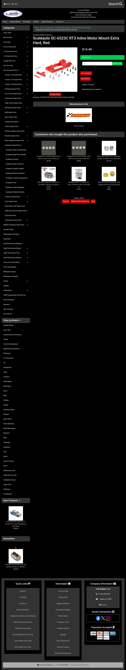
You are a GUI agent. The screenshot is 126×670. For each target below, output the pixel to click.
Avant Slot (6, 330)
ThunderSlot (7, 494)
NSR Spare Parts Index (23, 628)
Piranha (6, 400)
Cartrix (5, 339)
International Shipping (63, 610)
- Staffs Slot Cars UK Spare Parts (15, 211)
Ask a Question (86, 73)
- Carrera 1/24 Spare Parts (15, 75)
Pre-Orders (26, 22)
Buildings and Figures (10, 276)
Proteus (6, 414)
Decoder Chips (8, 229)
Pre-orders (15, 42)
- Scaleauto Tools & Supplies (13, 187)
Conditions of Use (63, 622)
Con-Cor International (10, 344)
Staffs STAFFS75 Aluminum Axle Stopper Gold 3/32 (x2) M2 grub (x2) (109, 184)
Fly (4, 363)
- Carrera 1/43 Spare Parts (15, 84)
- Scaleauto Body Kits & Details (14, 154)
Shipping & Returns (63, 603)
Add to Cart (117, 63)
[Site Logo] (22, 12)
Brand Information (23, 610)
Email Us (103, 605)
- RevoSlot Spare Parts (15, 136)
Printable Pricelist (63, 628)
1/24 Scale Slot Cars (15, 51)
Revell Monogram (9, 428)
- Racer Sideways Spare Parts (15, 140)
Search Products (47, 22)
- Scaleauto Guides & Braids (13, 169)
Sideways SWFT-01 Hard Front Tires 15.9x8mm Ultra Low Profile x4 (78, 184)
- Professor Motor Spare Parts (13, 131)
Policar (5, 405)
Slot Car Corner (8, 461)
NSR (4, 395)
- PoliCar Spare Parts (15, 126)
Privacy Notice (63, 616)
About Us (23, 591)
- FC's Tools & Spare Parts (15, 94)
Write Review (85, 79)
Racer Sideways (8, 424)
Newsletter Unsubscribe (63, 653)
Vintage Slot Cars (15, 61)
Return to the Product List (80, 201)
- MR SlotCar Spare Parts (15, 108)
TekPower (6, 489)
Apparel (6, 286)
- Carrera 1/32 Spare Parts (15, 79)
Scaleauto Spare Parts (62, 27)
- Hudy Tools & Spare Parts (12, 103)
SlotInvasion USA (9, 470)
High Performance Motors (15, 248)
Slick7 (5, 456)
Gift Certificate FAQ (63, 641)
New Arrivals (15, 37)
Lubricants (7, 239)
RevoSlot (6, 433)
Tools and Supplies (9, 267)
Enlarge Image (55, 94)
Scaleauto (6, 442)
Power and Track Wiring (15, 262)
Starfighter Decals (9, 480)
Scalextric (6, 447)
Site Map (63, 634)
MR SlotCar (7, 386)
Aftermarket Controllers (11, 234)
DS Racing (6, 353)
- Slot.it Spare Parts (15, 201)
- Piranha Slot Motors (10, 122)
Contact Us (60, 22)
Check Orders (63, 597)
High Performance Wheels (15, 258)
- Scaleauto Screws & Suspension (15, 178)
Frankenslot (7, 367)
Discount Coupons (63, 647)
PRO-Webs (85, 665)
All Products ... (8, 314)
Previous (66, 201)
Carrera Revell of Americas (12, 335)
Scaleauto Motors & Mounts (81, 27)
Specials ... (7, 304)
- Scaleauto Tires (9, 183)
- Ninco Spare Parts (10, 117)
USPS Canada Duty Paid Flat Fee (14, 295)
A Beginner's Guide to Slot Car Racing (23, 616)
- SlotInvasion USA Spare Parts (14, 206)
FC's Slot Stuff (8, 358)
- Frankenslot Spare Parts (12, 98)
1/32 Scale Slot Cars (15, 56)
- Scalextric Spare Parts (15, 197)
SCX (4, 452)
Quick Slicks (7, 419)
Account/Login (63, 591)
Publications (15, 290)
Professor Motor (9, 410)
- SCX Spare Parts (9, 215)
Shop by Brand (15, 22)
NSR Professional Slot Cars (23, 622)
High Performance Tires (15, 253)
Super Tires (7, 484)
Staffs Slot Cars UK (9, 475)
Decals (15, 281)
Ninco (5, 391)
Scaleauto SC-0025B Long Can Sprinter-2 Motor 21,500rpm (15, 558)
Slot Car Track (15, 65)
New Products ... (9, 309)
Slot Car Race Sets (15, 47)
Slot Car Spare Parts (47, 27)
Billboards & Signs (9, 272)
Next (93, 201)
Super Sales (7, 33)
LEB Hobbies (7, 381)
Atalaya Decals (8, 325)
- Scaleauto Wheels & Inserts (13, 192)
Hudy (5, 372)
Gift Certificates (8, 300)
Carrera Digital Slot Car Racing (23, 634)
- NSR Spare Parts (15, 112)
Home (7, 4)
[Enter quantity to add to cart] (97, 63)
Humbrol (6, 377)
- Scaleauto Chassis (10, 159)
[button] (115, 4)
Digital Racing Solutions (11, 349)
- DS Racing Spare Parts (15, 89)
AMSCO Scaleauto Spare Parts (15, 225)
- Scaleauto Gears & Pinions (13, 164)
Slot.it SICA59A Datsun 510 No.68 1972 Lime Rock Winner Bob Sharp (15, 516)
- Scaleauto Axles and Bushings (14, 150)
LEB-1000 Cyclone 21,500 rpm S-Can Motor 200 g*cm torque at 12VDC (49, 184)
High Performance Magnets (12, 243)
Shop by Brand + (12, 320)
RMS (5, 438)
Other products (79, 126)
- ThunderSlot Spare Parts (15, 220)
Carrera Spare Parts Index (23, 641)
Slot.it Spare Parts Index (23, 647)
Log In (15, 4)
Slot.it (5, 466)
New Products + (11, 500)
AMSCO (36, 22)
